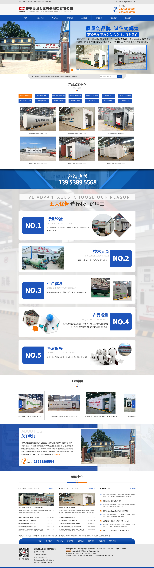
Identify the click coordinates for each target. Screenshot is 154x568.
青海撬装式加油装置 (71, 76)
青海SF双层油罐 (125, 96)
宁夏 (112, 556)
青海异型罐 (42, 101)
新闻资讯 (70, 18)
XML (134, 2)
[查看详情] (57, 454)
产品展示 (55, 18)
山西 (87, 556)
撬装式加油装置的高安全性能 (27, 520)
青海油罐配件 (108, 101)
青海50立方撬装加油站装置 (38, 163)
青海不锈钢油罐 (75, 96)
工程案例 (84, 18)
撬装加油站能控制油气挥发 (112, 501)
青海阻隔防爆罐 (42, 96)
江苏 (93, 556)
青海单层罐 (108, 96)
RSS (117, 2)
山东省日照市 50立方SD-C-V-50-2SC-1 (64, 416)
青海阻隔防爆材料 (58, 96)
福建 (99, 556)
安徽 (90, 556)
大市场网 (93, 553)
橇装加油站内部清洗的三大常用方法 (70, 527)
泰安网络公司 (77, 553)
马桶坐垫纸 (61, 536)
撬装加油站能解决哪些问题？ (27, 527)
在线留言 (113, 18)
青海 (109, 556)
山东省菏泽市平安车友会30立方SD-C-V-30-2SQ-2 (102, 416)
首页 (25, 18)
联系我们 (128, 18)
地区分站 (122, 2)
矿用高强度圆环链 (104, 536)
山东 (78, 556)
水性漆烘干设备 (52, 536)
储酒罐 (67, 536)
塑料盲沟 (44, 536)
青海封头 (92, 101)
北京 (74, 556)
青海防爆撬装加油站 (57, 76)
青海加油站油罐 (25, 101)
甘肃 (106, 556)
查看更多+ (125, 101)
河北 (81, 556)
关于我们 (40, 18)
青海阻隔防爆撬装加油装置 (38, 133)
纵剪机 (96, 536)
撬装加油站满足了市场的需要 (68, 520)
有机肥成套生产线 (87, 536)
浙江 (96, 556)
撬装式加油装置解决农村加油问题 (29, 517)
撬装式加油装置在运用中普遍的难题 (31, 507)
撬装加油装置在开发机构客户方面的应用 (71, 530)
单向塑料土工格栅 (75, 536)
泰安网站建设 (86, 553)
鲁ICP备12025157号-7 (92, 551)
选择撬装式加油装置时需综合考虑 (69, 523)
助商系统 (82, 551)
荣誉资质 (99, 18)
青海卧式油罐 (75, 101)
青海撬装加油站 (45, 76)
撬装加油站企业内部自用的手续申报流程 (31, 530)
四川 (84, 556)
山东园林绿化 (36, 536)
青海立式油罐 (58, 101)
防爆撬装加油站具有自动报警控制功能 (116, 521)
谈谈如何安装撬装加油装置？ (27, 523)
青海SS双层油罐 (92, 96)
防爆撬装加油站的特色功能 (67, 517)
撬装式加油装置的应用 (67, 507)
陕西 (102, 556)
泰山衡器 (28, 536)
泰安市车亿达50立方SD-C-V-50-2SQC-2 (28, 416)
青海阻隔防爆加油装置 (116, 133)
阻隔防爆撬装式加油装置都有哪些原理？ (117, 511)
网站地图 (129, 2)
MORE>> (51, 488)
